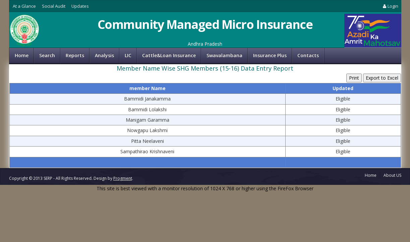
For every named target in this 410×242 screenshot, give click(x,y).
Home (21, 55)
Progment (122, 178)
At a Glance (24, 6)
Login (390, 6)
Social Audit (53, 6)
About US (392, 175)
